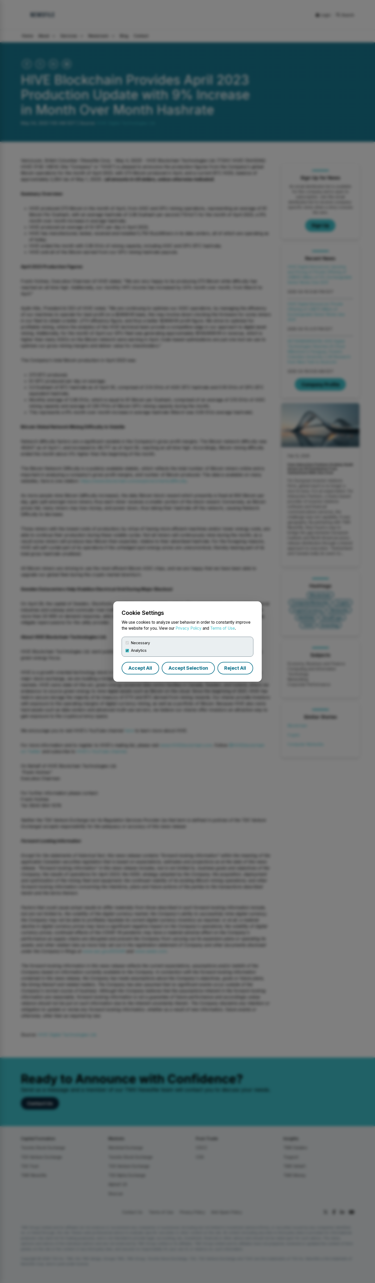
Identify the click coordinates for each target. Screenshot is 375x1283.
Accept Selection (188, 668)
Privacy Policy (189, 628)
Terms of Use (222, 628)
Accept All (140, 668)
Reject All (235, 668)
